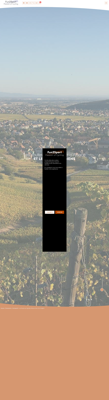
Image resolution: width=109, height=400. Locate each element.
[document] (54, 200)
